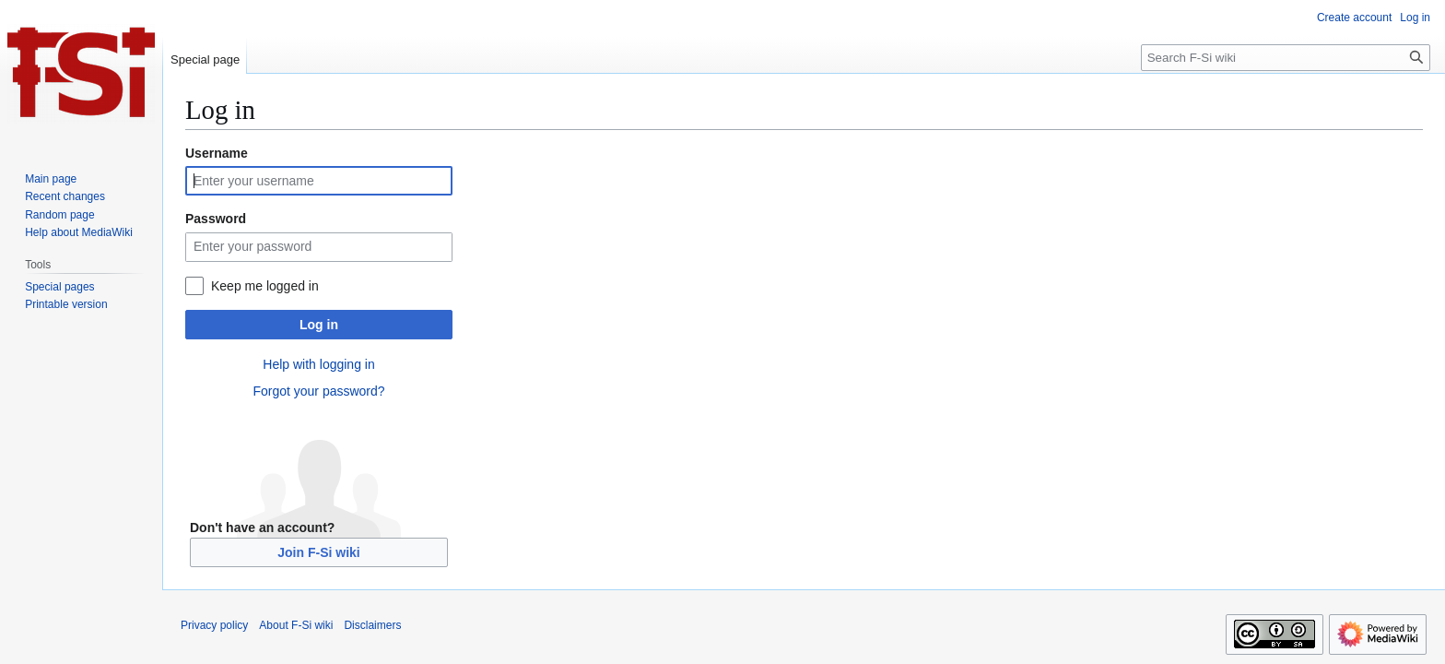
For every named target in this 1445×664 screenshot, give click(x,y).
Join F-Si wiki (318, 552)
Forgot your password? (318, 391)
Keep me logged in (265, 286)
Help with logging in (318, 364)
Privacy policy (214, 625)
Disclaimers (372, 625)
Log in (319, 324)
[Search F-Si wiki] (1285, 57)
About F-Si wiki (296, 625)
